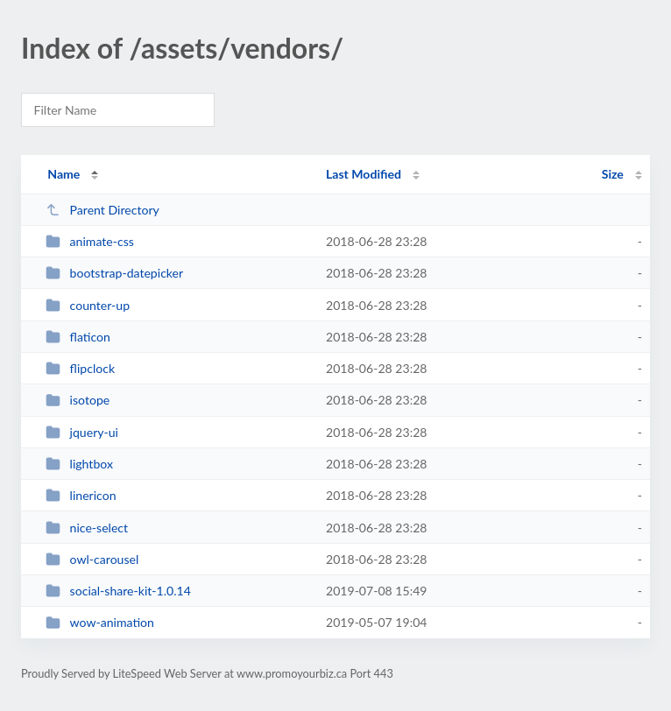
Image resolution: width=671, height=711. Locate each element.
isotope (77, 399)
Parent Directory (102, 209)
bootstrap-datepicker (114, 272)
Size (613, 173)
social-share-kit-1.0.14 (118, 590)
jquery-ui (82, 432)
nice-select (87, 527)
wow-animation (100, 622)
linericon (81, 495)
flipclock (80, 368)
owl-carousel (92, 559)
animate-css (90, 241)
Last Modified (363, 173)
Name (63, 173)
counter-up (88, 305)
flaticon (78, 336)
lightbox (79, 463)
